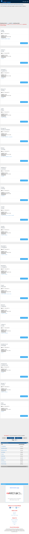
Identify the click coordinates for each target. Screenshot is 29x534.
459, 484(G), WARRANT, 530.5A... (6, 156)
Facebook (12, 507)
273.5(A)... (2, 58)
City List (14, 512)
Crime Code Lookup (14, 515)
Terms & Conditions (14, 519)
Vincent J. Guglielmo (4, 70)
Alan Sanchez (3, 403)
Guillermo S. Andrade (4, 344)
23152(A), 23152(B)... (4, 254)
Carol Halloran (3, 286)
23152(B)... (2, 176)
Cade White (2, 31)
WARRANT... (3, 195)
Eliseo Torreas (3, 148)
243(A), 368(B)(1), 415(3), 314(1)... (6, 293)
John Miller (2, 109)
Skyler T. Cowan (3, 384)
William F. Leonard (3, 168)
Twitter (17, 507)
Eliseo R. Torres (3, 89)
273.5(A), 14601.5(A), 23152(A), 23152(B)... (7, 215)
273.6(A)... (2, 372)
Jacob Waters (3, 227)
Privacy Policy (14, 521)
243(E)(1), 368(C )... (4, 117)
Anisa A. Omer (3, 50)
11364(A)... (2, 97)
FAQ (14, 524)
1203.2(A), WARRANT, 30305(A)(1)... (7, 136)
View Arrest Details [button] (24, 43)
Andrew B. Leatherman (4, 364)
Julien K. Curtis (3, 325)
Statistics (14, 513)
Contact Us (14, 522)
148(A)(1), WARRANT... (4, 333)
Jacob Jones (2, 207)
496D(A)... (2, 411)
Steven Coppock (3, 305)
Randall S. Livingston (4, 246)
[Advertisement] (14, 15)
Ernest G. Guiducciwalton (5, 129)
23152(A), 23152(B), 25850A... (6, 38)
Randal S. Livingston (4, 266)
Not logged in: (7, 435)
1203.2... (2, 352)
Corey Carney (3, 187)
